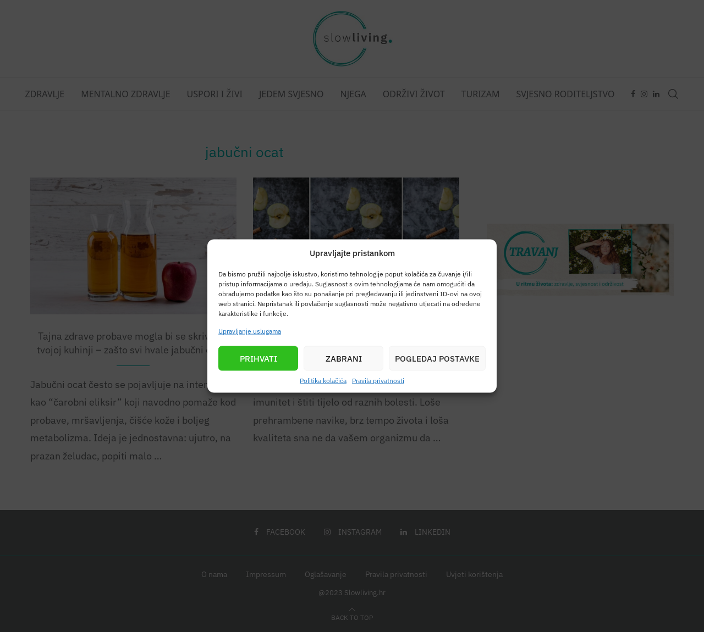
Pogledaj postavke (437, 358)
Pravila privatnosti (378, 380)
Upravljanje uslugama (249, 331)
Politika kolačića (323, 380)
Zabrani (344, 358)
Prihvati (258, 358)
